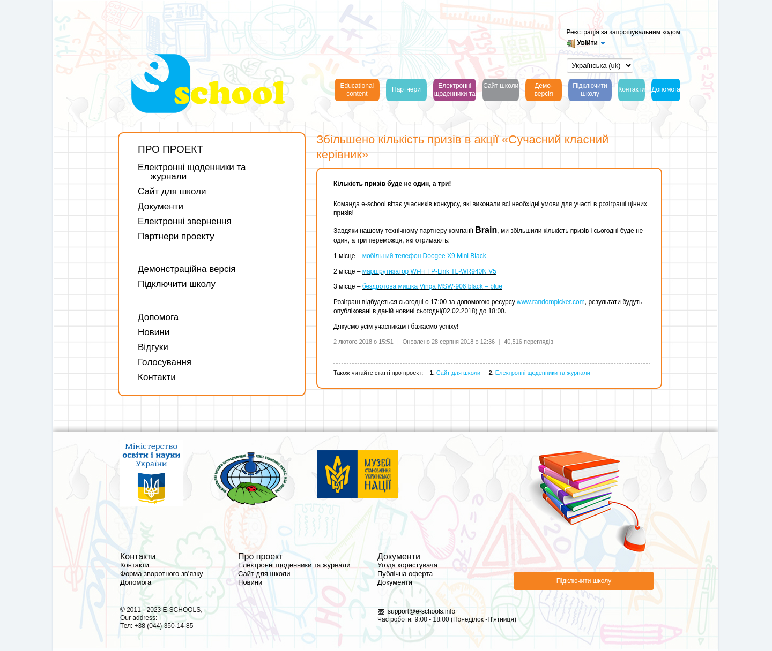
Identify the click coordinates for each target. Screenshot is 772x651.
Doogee (434, 256)
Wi (414, 271)
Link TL (447, 271)
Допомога (158, 317)
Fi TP (427, 271)
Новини (153, 332)
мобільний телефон (392, 256)
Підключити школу (177, 284)
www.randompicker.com (551, 302)
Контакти (157, 377)
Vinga (428, 286)
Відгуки (153, 347)
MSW (444, 286)
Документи (160, 206)
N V (487, 271)
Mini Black (471, 256)
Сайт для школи (172, 191)
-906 (460, 286)
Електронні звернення (185, 221)
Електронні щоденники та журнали (192, 171)
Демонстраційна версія (187, 269)
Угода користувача (407, 565)
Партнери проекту (176, 236)
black (476, 286)
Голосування (164, 362)
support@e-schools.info (421, 611)
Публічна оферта (405, 574)
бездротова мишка (391, 286)
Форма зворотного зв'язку (161, 574)
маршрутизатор (386, 271)
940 (476, 271)
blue (496, 286)
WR (466, 271)
